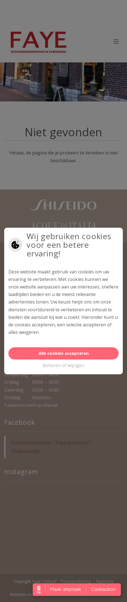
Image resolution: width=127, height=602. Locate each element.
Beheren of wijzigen (63, 365)
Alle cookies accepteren (64, 353)
